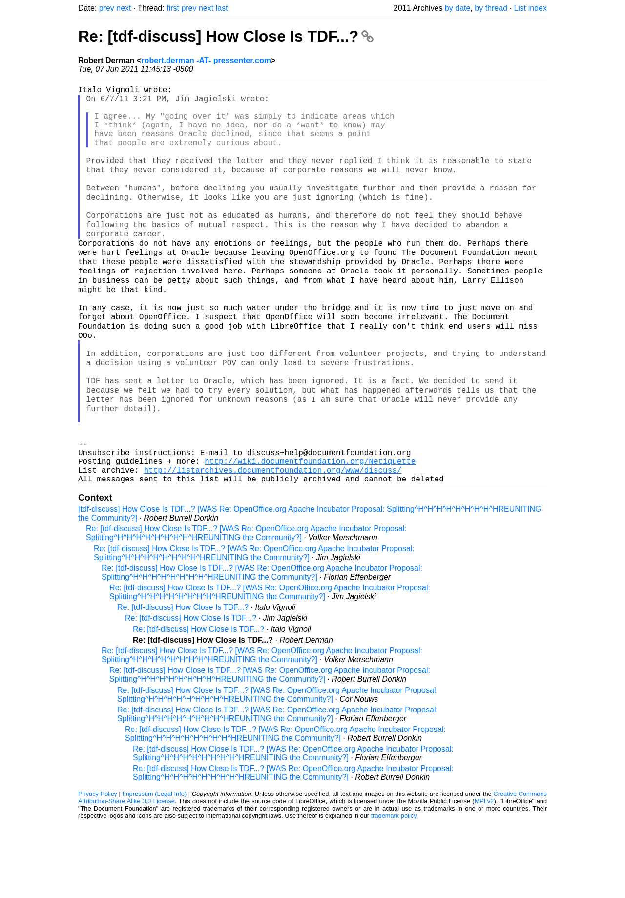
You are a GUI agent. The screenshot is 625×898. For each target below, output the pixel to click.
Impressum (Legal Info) (154, 868)
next (123, 8)
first (173, 8)
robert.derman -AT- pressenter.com (206, 60)
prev (106, 8)
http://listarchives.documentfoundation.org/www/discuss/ (272, 542)
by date (457, 8)
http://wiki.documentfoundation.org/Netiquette (310, 531)
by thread (491, 8)
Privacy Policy (97, 868)
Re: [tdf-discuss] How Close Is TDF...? (226, 36)
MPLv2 (484, 875)
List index (530, 8)
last (222, 8)
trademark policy (394, 890)
